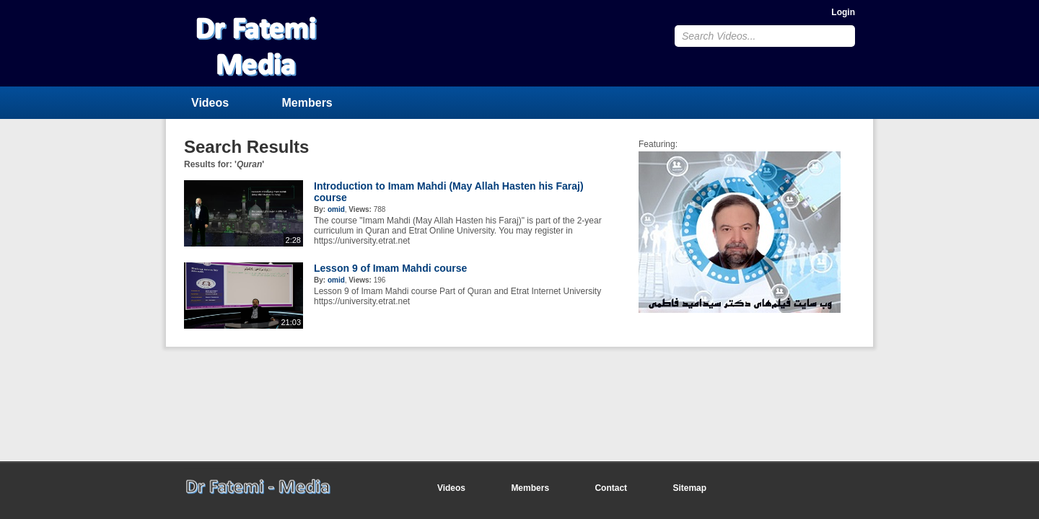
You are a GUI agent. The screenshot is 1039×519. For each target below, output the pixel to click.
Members (307, 103)
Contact (611, 488)
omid (336, 209)
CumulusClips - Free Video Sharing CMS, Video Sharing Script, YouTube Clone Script (279, 42)
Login (843, 12)
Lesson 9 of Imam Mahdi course (390, 268)
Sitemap (689, 488)
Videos (210, 103)
